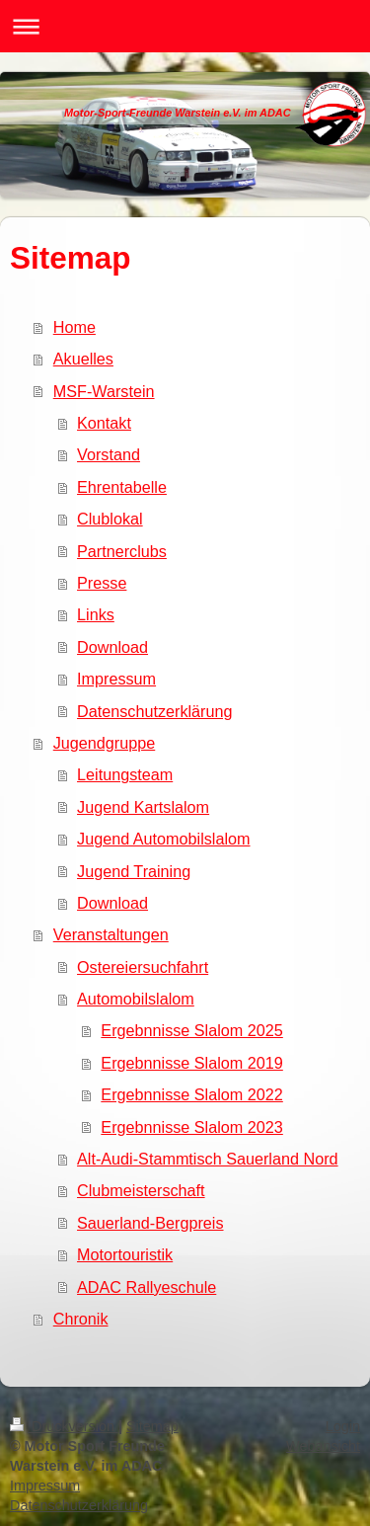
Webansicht (323, 1446)
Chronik (81, 1318)
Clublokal (110, 518)
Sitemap (152, 1426)
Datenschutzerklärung (154, 711)
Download (112, 647)
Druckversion (64, 1426)
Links (95, 614)
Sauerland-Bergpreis (150, 1223)
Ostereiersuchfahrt (142, 967)
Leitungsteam (125, 774)
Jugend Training (133, 871)
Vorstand (108, 454)
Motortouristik (125, 1254)
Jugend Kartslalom (143, 807)
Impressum (116, 678)
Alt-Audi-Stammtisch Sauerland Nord (207, 1158)
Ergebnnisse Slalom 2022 (191, 1094)
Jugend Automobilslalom (163, 838)
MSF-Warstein (104, 391)
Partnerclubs (122, 551)
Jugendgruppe (104, 743)
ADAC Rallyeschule (146, 1287)
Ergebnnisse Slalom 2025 (191, 1030)
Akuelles (83, 358)
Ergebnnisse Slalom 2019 (191, 1063)
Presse (101, 583)
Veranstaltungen (111, 934)
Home (74, 327)
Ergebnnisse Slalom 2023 (191, 1127)
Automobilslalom (135, 998)
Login (343, 1426)
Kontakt (104, 423)
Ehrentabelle (122, 487)
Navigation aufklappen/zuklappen (185, 26)
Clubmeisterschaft (141, 1190)
